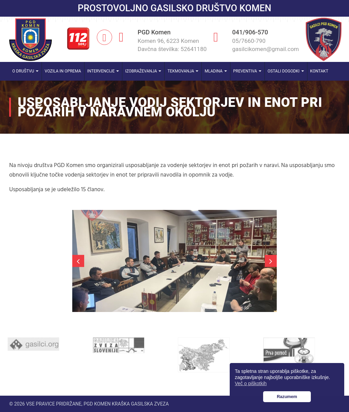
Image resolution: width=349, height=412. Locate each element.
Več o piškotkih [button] (251, 383)
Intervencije (103, 71)
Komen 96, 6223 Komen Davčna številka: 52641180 (172, 44)
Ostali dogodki (286, 71)
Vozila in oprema (63, 71)
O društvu (25, 71)
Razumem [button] (287, 396)
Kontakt (319, 71)
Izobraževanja (143, 71)
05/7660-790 (248, 40)
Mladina (215, 71)
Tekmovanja (182, 71)
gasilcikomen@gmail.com (265, 49)
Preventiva (247, 71)
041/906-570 (250, 32)
